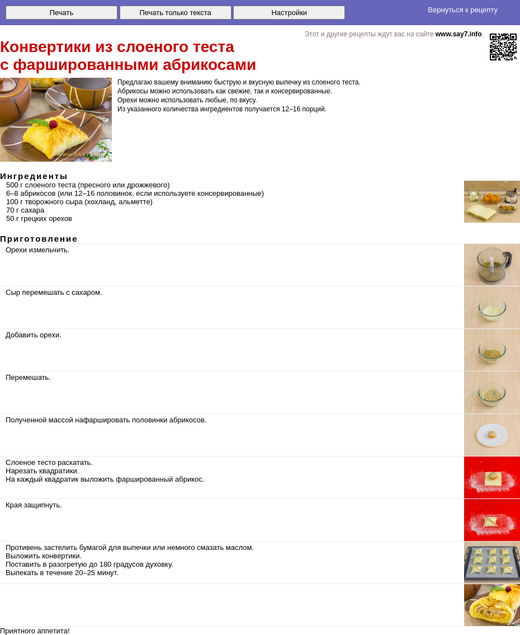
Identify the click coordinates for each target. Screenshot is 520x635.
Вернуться (463, 10)
